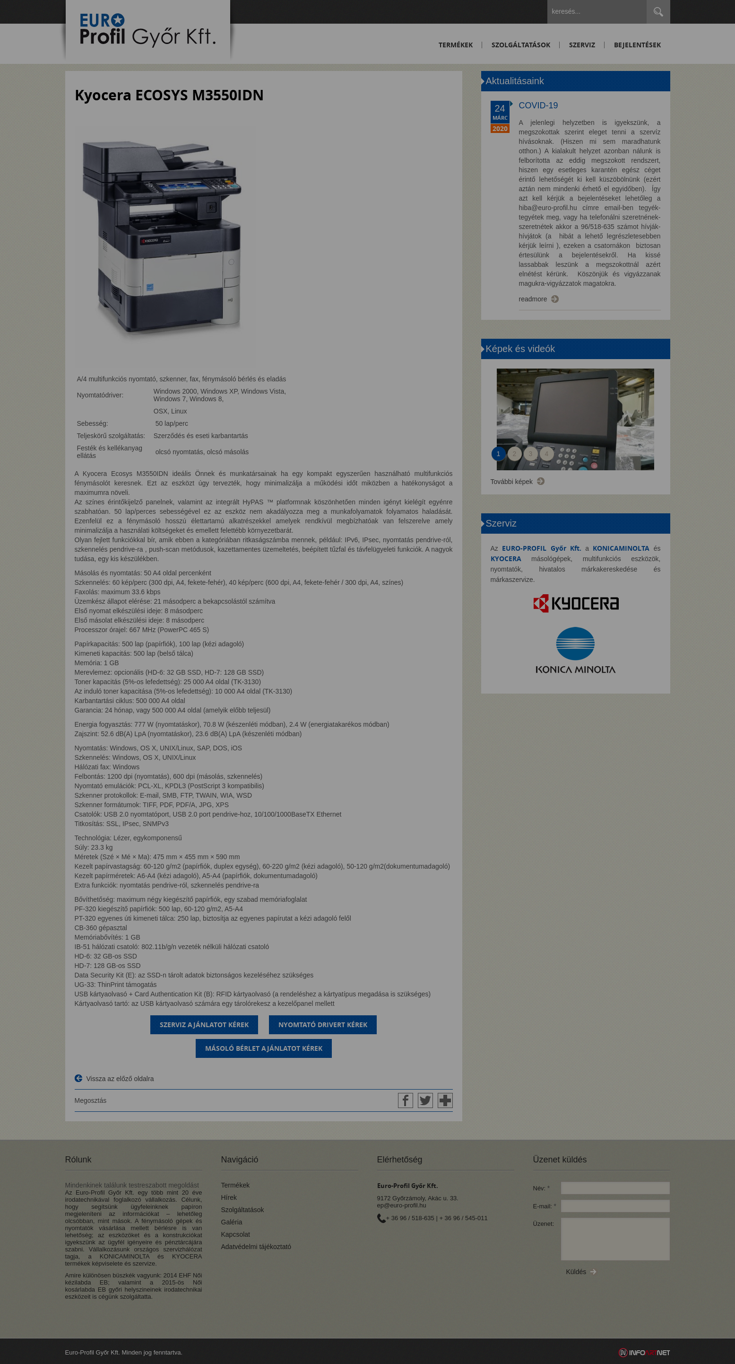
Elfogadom (234, 712)
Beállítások (319, 712)
